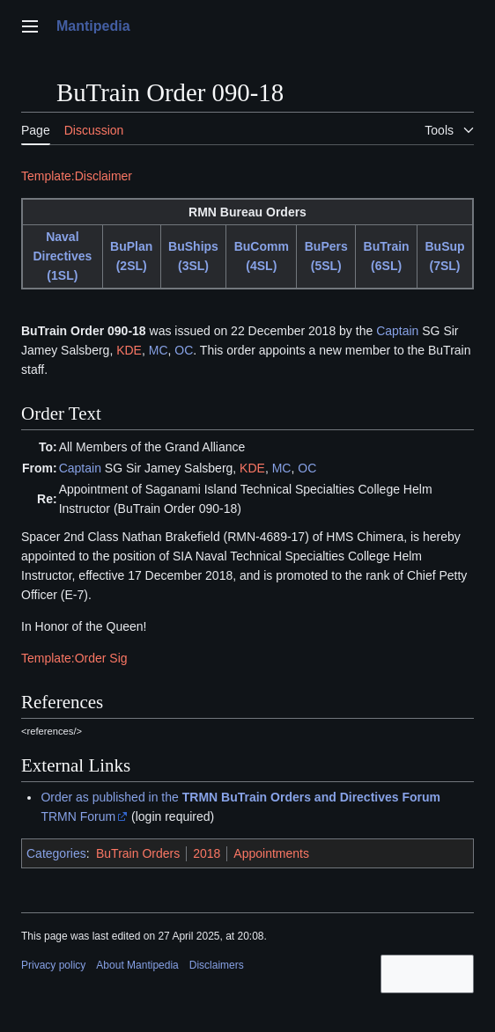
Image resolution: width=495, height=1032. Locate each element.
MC (158, 350)
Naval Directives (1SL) (62, 256)
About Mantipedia (137, 965)
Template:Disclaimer (76, 176)
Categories (56, 853)
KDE (129, 350)
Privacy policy (53, 965)
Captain (397, 331)
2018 (206, 853)
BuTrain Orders (138, 853)
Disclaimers (216, 965)
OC (183, 350)
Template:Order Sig (74, 658)
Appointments (271, 853)
